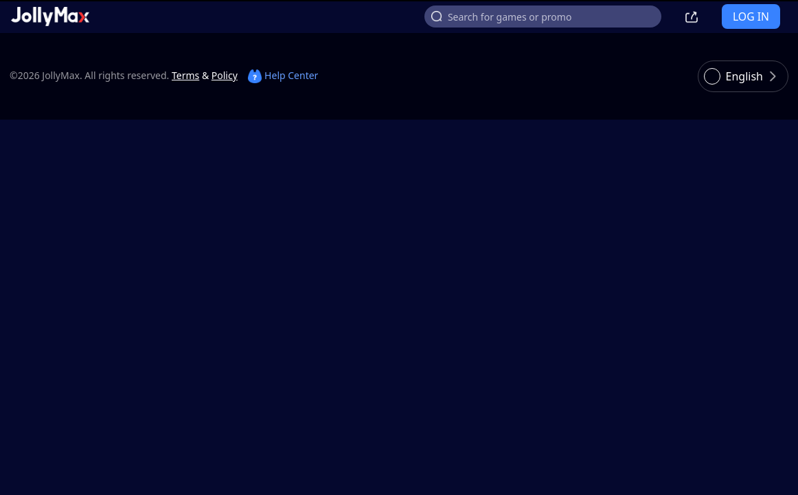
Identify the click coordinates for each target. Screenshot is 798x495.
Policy (225, 75)
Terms (185, 75)
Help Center (283, 75)
